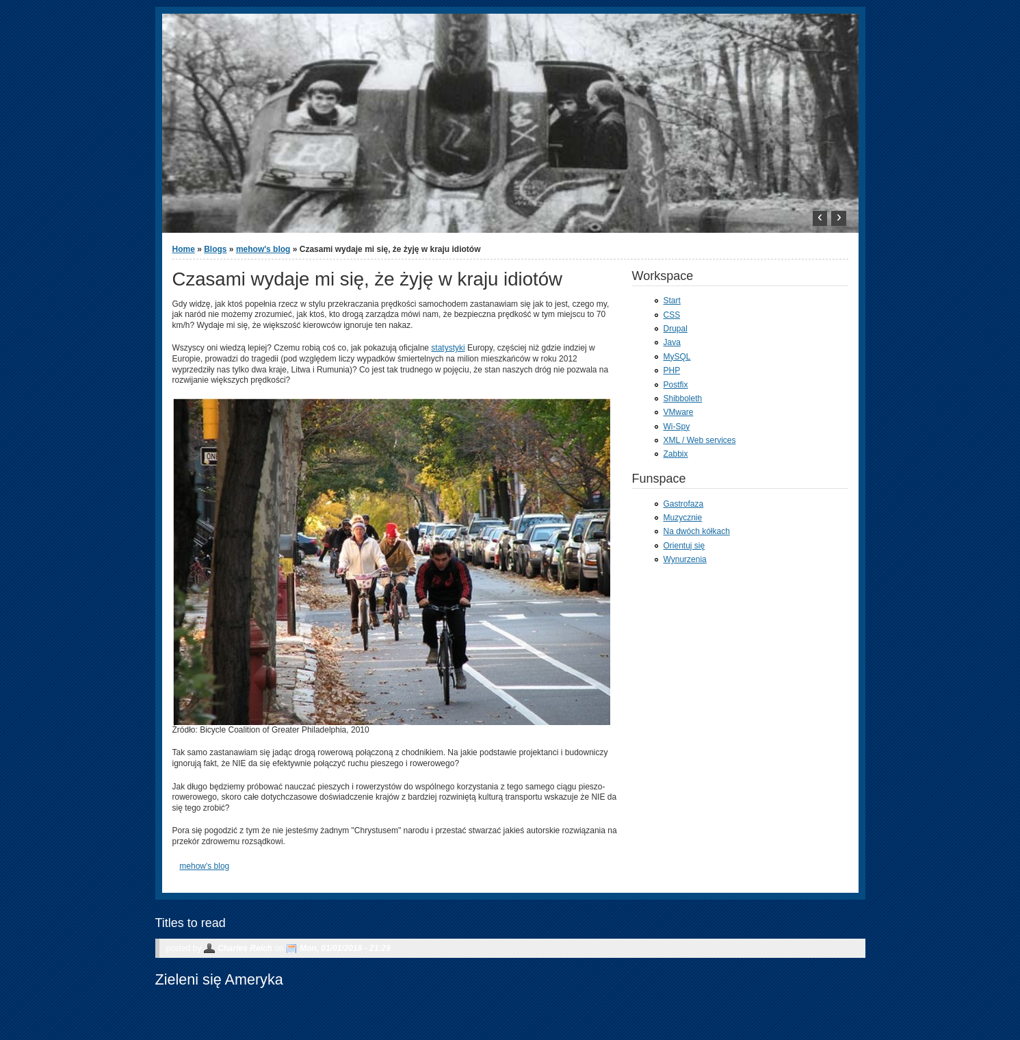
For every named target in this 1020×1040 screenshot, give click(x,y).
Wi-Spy (677, 426)
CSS (672, 315)
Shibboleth (683, 398)
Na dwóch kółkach (697, 531)
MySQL (677, 357)
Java (672, 342)
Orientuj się (684, 545)
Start (672, 300)
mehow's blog (263, 249)
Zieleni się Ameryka (219, 979)
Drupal (676, 328)
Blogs (215, 249)
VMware (679, 412)
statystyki (448, 348)
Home (183, 249)
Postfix (676, 385)
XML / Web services (700, 440)
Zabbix (676, 454)
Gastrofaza (684, 504)
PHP (672, 370)
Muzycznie (683, 517)
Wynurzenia (685, 559)
